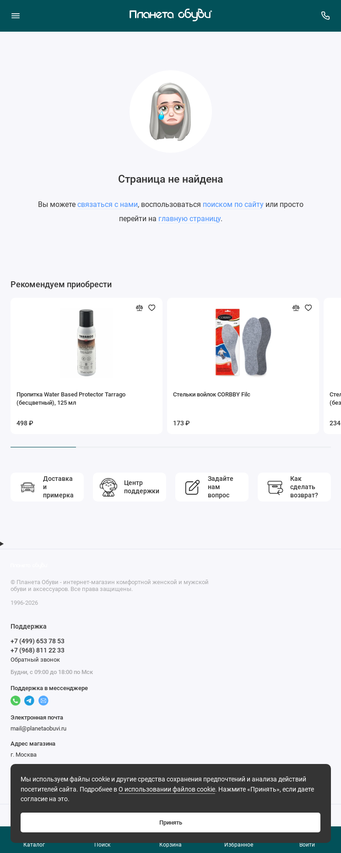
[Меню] (15, 15)
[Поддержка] (325, 15)
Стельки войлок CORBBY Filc (211, 394)
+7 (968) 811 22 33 (38, 650)
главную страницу (189, 218)
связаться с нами (107, 204)
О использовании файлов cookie (167, 789)
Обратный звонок (35, 659)
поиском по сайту (233, 204)
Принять (170, 822)
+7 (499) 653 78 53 (38, 641)
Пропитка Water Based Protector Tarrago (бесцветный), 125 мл (70, 398)
